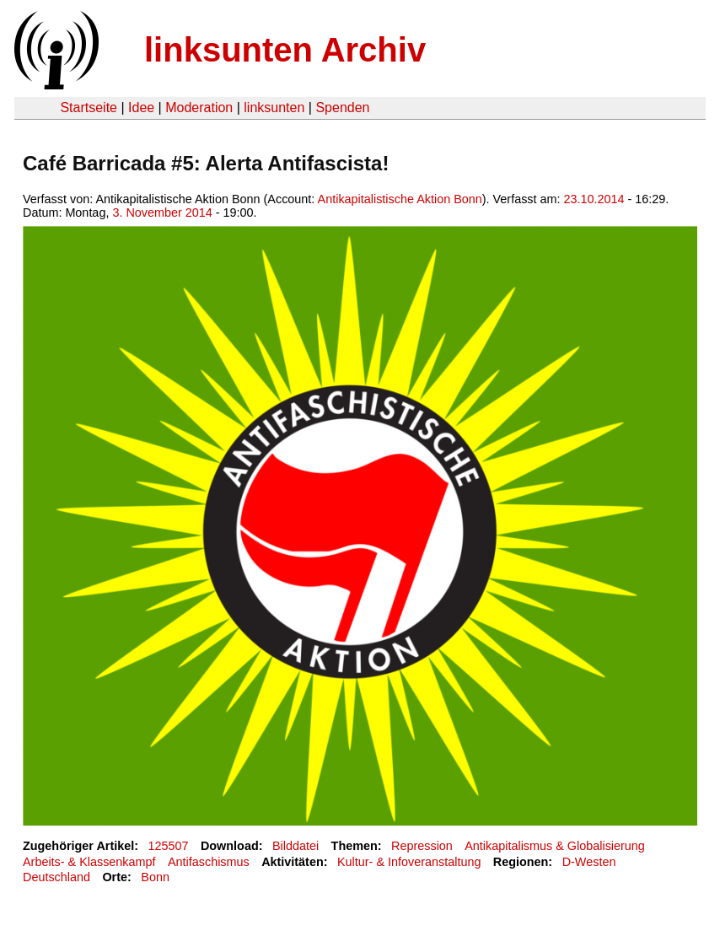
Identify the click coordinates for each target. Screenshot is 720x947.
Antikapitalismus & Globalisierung (555, 846)
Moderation (199, 107)
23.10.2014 (594, 199)
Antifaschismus (209, 862)
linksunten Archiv (285, 49)
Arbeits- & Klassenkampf (89, 862)
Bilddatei (295, 846)
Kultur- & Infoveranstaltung (409, 862)
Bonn (155, 877)
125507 (168, 846)
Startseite (88, 107)
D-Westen (589, 862)
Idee (141, 107)
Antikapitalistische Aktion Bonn (400, 199)
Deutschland (56, 877)
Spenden (342, 107)
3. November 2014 (162, 212)
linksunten (274, 107)
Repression (422, 846)
